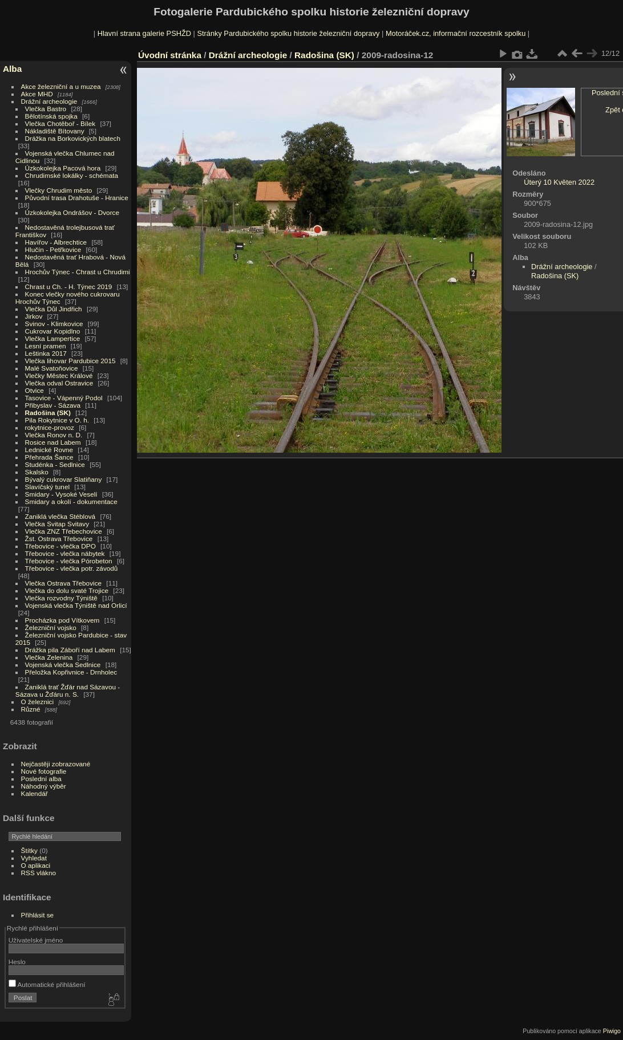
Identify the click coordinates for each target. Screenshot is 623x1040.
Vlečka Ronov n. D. (54, 434)
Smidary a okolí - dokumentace (71, 501)
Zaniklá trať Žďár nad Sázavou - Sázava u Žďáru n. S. (67, 690)
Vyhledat (34, 858)
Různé (31, 709)
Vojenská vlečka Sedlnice (63, 664)
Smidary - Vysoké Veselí (61, 494)
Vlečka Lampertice (52, 338)
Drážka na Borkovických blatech (72, 138)
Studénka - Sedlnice (55, 464)
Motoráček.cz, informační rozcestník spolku (455, 33)
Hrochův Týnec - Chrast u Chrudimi (77, 271)
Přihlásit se (37, 915)
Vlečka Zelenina (49, 657)
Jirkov (34, 316)
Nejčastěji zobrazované (56, 763)
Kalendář (34, 793)
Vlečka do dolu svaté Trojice (67, 590)
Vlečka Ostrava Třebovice (63, 583)
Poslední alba (41, 778)
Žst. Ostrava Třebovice (59, 538)
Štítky (29, 850)
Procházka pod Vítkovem (62, 620)
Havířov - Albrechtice (56, 242)
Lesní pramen (45, 346)
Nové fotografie (44, 771)
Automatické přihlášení (47, 984)
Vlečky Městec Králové (59, 375)
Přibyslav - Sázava (52, 405)
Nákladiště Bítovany (54, 131)
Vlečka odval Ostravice (59, 383)
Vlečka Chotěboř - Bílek (60, 123)
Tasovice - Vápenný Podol (64, 397)
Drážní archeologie (49, 101)
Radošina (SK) (48, 412)
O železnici (37, 701)
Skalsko (36, 472)
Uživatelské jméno (36, 940)
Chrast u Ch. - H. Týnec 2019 (68, 286)
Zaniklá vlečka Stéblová (60, 516)
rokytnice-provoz (49, 427)
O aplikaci (36, 865)
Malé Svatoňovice (51, 368)
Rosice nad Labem (53, 442)
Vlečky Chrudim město (58, 190)
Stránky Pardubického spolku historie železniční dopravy (288, 33)
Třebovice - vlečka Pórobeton (68, 560)
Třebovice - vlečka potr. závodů (71, 568)
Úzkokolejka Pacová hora (63, 168)
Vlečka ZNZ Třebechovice (63, 531)
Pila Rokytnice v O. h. (57, 420)
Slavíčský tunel (47, 486)
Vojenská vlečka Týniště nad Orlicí (76, 605)
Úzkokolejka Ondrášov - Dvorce (72, 212)
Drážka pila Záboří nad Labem (70, 649)
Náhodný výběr (43, 786)
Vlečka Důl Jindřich (53, 308)
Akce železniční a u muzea (61, 86)
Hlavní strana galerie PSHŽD (144, 33)
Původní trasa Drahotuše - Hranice (76, 197)
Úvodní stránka (169, 55)
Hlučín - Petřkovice (53, 249)
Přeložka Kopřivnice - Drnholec (71, 672)
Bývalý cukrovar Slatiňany (63, 479)
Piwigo (612, 1030)
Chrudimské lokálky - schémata (71, 175)
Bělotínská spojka (51, 116)
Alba (12, 69)
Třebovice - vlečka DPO (60, 546)
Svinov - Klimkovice (54, 323)
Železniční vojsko (52, 627)
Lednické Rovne (49, 449)
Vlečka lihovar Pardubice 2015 (70, 360)
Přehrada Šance (49, 457)
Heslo (17, 961)
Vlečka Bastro (46, 108)
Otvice (34, 390)
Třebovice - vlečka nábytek (65, 553)
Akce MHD (37, 94)
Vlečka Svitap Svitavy (57, 523)
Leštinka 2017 (46, 353)
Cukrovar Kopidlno (52, 331)
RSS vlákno (38, 872)
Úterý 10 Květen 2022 (559, 182)
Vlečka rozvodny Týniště (61, 598)
